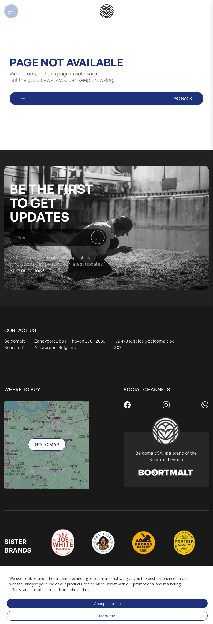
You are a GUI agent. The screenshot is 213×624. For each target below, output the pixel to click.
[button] (26, 11)
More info (107, 616)
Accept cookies (107, 603)
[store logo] (106, 11)
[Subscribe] (97, 237)
